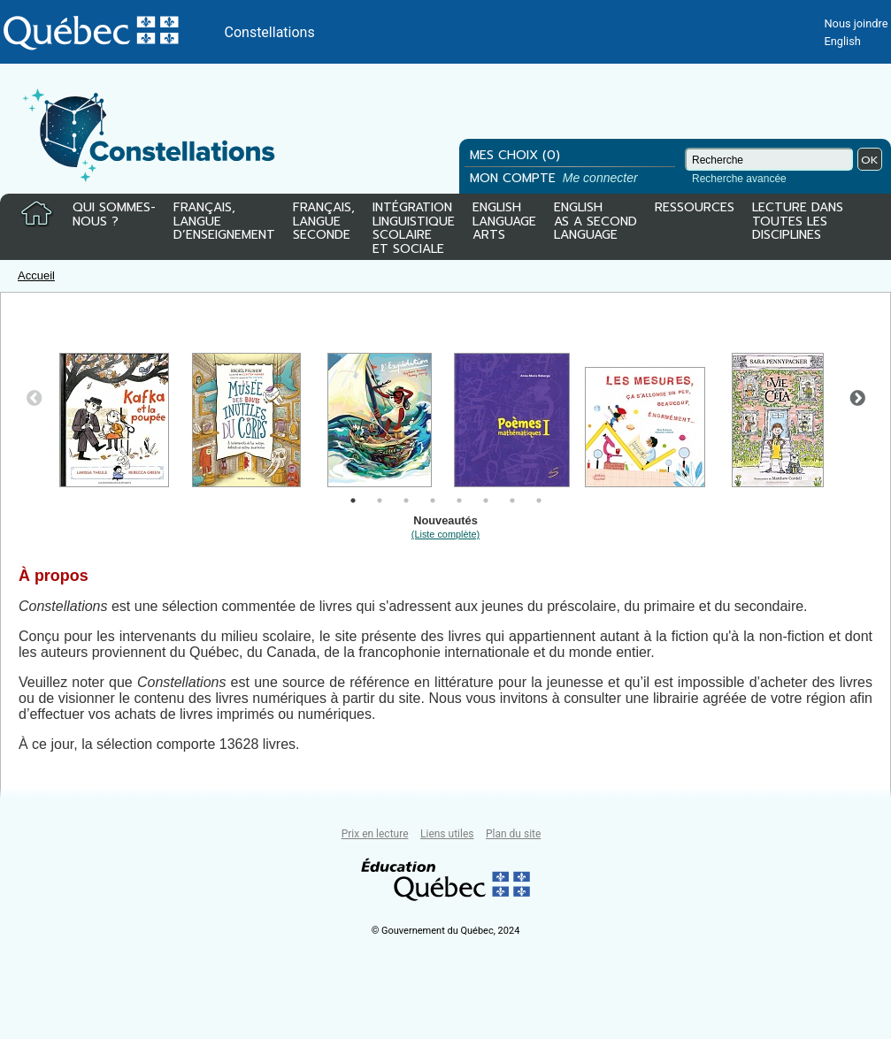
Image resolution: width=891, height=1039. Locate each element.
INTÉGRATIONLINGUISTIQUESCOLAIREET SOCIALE (414, 224)
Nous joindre (855, 23)
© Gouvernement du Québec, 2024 (446, 930)
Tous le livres (2, 807)
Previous (34, 399)
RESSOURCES (694, 209)
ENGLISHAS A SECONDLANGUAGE (595, 222)
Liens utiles (446, 834)
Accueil (36, 275)
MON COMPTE (555, 178)
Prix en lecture (375, 834)
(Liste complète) (445, 534)
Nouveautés (445, 526)
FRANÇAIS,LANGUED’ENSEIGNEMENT (224, 222)
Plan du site (513, 834)
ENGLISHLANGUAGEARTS (504, 222)
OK (870, 159)
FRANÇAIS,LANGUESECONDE (324, 222)
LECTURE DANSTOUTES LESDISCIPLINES (797, 222)
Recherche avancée (739, 178)
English (842, 41)
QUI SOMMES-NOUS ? (114, 215)
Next (857, 399)
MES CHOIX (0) (515, 155)
